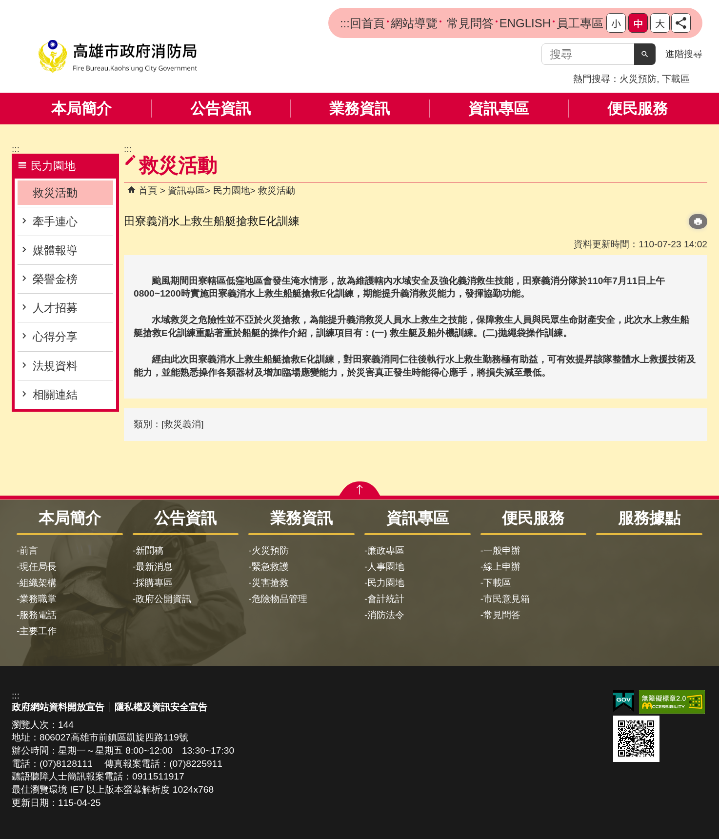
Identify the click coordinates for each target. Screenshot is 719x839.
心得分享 (55, 336)
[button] (645, 54)
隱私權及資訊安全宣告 (161, 707)
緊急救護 (270, 566)
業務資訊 (359, 108)
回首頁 (367, 23)
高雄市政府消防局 (117, 56)
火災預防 (638, 79)
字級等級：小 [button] (616, 23)
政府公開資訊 (163, 599)
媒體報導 (55, 250)
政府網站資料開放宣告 (58, 707)
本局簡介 (81, 108)
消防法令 (385, 615)
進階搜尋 (683, 54)
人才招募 (55, 307)
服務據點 (649, 518)
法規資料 (55, 366)
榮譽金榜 (55, 279)
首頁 (148, 190)
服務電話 (38, 615)
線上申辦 (501, 566)
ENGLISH (525, 23)
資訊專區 (498, 108)
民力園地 (231, 190)
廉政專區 (385, 550)
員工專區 (580, 23)
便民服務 (637, 108)
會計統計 (385, 599)
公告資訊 (220, 108)
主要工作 (38, 631)
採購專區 (154, 583)
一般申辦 (501, 550)
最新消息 (154, 566)
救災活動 (55, 192)
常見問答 (468, 23)
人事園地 (385, 566)
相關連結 (55, 394)
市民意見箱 (506, 599)
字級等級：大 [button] (660, 23)
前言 (29, 550)
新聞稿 (149, 550)
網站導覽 (414, 23)
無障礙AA (672, 702)
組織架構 (38, 583)
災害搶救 (270, 583)
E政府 (623, 701)
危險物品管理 (279, 599)
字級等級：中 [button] (638, 23)
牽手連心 (55, 221)
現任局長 (38, 566)
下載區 (676, 79)
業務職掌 (38, 599)
